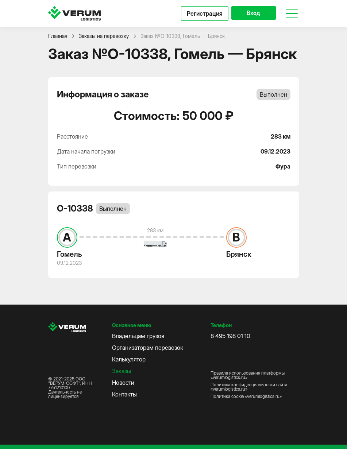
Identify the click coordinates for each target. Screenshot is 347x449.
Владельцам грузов (138, 336)
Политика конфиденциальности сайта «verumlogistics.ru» (249, 387)
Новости (123, 382)
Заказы (121, 371)
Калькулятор (129, 359)
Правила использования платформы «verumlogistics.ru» (248, 375)
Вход (252, 13)
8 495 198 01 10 (230, 336)
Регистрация (202, 13)
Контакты (124, 394)
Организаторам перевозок (147, 347)
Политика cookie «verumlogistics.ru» (246, 396)
